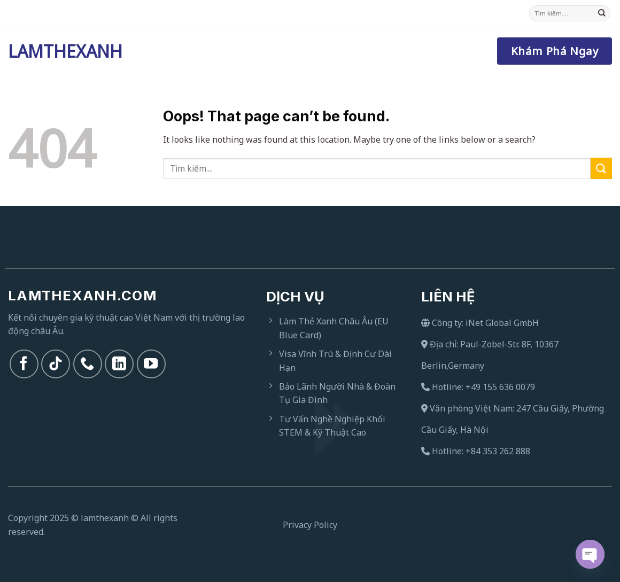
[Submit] (602, 13)
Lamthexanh (61, 51)
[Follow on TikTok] (55, 364)
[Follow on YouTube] (151, 364)
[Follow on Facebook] (24, 364)
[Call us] (87, 364)
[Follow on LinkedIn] (119, 364)
